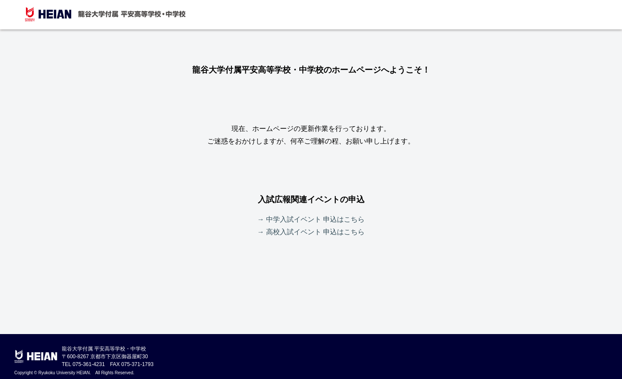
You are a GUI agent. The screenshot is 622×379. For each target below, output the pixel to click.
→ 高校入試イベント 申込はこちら (311, 232)
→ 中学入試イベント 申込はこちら (311, 219)
